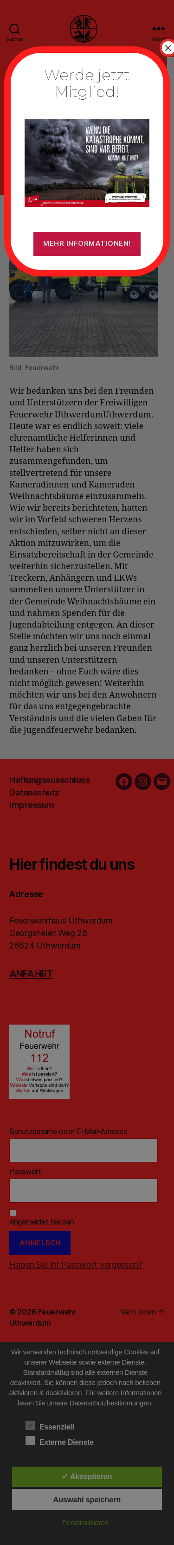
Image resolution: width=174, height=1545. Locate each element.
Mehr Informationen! (87, 243)
